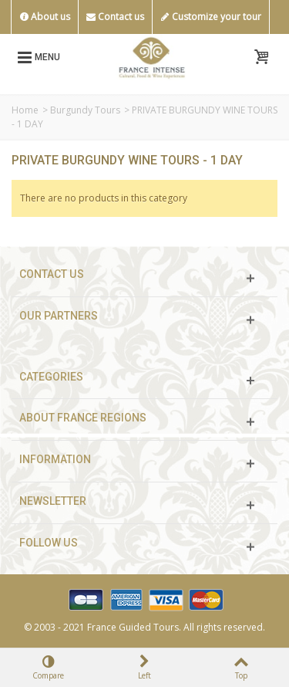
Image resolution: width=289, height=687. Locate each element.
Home (25, 110)
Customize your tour (210, 17)
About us (44, 17)
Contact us (115, 17)
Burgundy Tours (85, 110)
